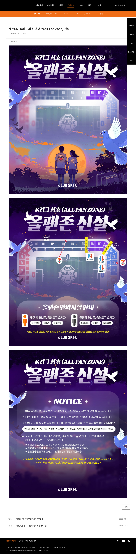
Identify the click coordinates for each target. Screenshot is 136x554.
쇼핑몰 (98, 5)
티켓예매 (131, 25)
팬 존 (61, 5)
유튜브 (131, 43)
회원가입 (122, 5)
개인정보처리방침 (11, 541)
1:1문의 (100, 14)
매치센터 (131, 34)
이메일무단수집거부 (30, 541)
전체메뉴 (129, 5)
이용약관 (20, 541)
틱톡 (131, 60)
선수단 (81, 5)
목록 (126, 507)
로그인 (117, 5)
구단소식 (70, 5)
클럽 (90, 5)
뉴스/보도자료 (51, 14)
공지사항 (36, 14)
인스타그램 (131, 52)
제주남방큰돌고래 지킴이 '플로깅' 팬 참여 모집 (31, 526)
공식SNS (87, 14)
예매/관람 (51, 5)
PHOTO (66, 14)
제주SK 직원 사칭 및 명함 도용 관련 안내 (29, 519)
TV (76, 14)
